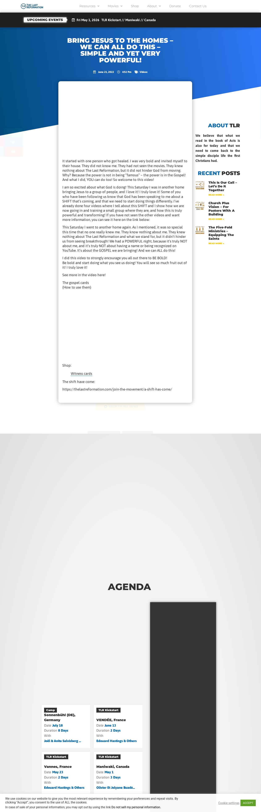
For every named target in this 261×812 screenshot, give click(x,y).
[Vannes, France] (66, 773)
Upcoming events (45, 20)
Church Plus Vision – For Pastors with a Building (222, 208)
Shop (135, 6)
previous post (103, 432)
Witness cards (81, 373)
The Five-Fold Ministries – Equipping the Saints (221, 233)
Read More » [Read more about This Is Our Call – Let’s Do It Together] (216, 194)
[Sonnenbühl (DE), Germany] (66, 726)
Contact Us (197, 6)
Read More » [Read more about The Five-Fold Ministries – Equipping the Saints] (216, 243)
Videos (143, 71)
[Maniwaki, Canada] (118, 773)
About (154, 6)
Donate (175, 6)
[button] (30, 133)
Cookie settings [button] (228, 803)
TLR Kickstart (108, 710)
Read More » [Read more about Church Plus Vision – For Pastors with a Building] (216, 219)
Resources (89, 6)
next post (138, 432)
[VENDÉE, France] (118, 726)
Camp (50, 710)
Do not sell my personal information (135, 807)
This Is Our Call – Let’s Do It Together (223, 186)
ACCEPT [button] (248, 802)
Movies (115, 6)
